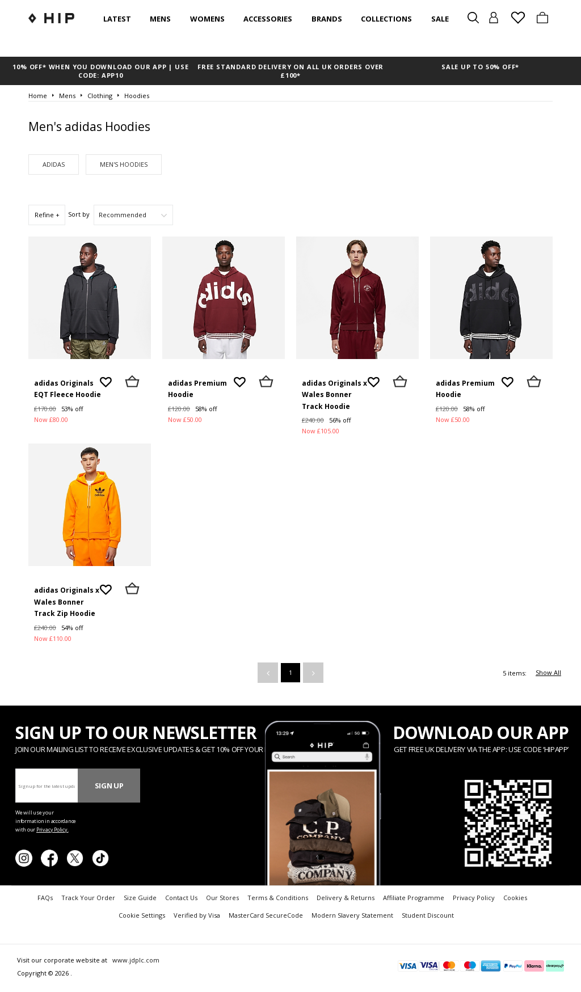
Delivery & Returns (345, 897)
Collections (386, 19)
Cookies (515, 897)
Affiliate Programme (413, 897)
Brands (326, 19)
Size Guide (140, 897)
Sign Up (109, 785)
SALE (440, 19)
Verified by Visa (197, 915)
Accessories (267, 19)
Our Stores (222, 897)
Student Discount (428, 915)
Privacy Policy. (52, 829)
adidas (54, 164)
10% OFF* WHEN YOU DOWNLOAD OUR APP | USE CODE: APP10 (100, 70)
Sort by (79, 214)
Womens (207, 19)
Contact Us (181, 897)
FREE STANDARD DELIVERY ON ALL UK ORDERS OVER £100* (290, 70)
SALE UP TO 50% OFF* (480, 66)
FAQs (45, 897)
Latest (117, 19)
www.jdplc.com (135, 960)
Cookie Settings (142, 915)
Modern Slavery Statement (352, 915)
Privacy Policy (474, 897)
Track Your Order (88, 897)
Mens (160, 19)
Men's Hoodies (124, 164)
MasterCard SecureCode (266, 915)
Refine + (47, 214)
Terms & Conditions (277, 897)
